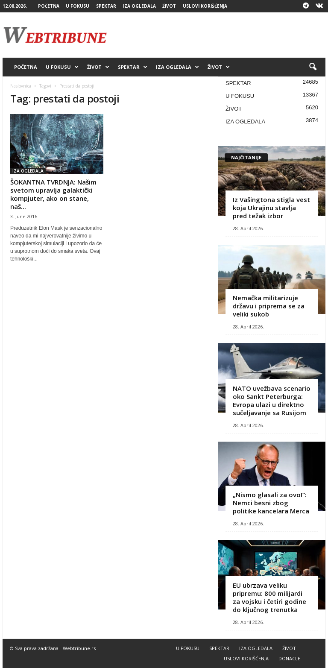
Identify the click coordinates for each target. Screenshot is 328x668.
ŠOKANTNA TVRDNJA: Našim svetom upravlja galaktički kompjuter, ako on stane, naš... (53, 194)
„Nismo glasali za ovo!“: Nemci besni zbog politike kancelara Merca (271, 502)
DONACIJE (289, 658)
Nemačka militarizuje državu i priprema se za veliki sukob (269, 305)
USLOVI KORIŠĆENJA (205, 6)
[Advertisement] (217, 35)
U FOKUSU (77, 6)
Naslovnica (20, 86)
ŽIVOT (169, 6)
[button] (312, 67)
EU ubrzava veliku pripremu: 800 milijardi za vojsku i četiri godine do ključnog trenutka (269, 597)
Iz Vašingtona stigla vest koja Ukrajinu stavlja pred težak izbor (271, 207)
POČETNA (48, 6)
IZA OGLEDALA (139, 6)
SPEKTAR (106, 6)
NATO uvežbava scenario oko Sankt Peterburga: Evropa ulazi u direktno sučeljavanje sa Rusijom (271, 400)
